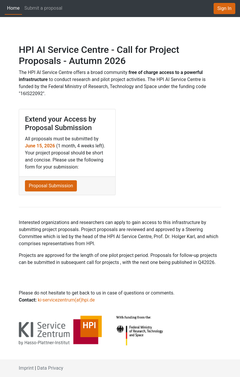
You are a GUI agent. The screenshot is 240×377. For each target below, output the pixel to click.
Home (13, 8)
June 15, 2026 (40, 146)
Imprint (26, 368)
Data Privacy (50, 368)
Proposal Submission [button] (51, 185)
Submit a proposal (43, 8)
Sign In (224, 8)
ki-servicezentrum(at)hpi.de (66, 300)
